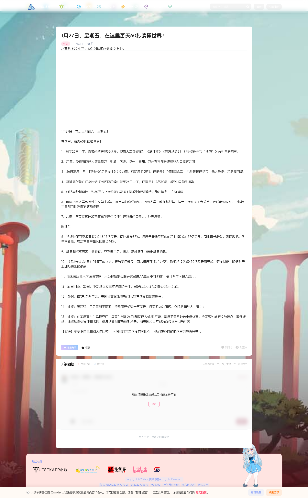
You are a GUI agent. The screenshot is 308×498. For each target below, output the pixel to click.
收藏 (85, 347)
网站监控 (203, 484)
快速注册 (274, 7)
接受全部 (274, 492)
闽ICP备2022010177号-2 (114, 484)
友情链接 (152, 6)
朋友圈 (83, 6)
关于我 (174, 6)
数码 (65, 44)
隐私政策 (201, 492)
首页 (65, 6)
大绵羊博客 (152, 479)
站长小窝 (129, 6)
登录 (259, 7)
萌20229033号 (139, 484)
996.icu (155, 484)
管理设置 (256, 492)
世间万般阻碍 (171, 484)
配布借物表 (188, 484)
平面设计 (105, 6)
